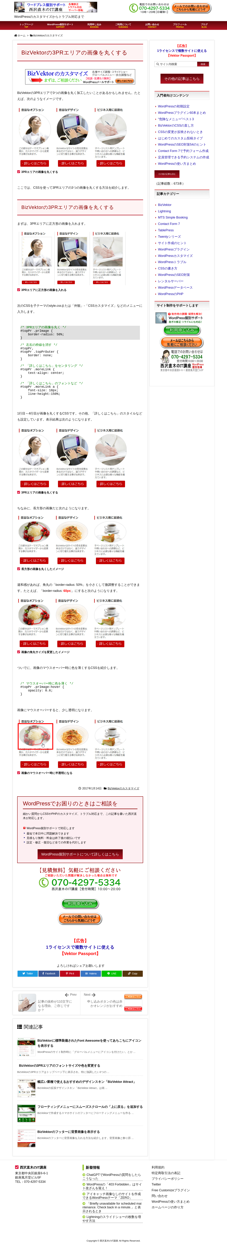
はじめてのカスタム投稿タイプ (180, 138)
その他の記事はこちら (182, 79)
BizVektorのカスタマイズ (48, 35)
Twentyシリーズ (169, 236)
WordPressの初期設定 (174, 106)
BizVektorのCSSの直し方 (176, 125)
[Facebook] (48, 974)
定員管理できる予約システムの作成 (183, 157)
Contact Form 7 (169, 224)
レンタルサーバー (171, 281)
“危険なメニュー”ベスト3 (176, 119)
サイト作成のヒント (172, 243)
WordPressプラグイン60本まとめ (182, 112)
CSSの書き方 (167, 268)
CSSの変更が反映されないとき (180, 132)
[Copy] (133, 974)
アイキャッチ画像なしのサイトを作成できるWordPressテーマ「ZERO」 (111, 1196)
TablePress (166, 230)
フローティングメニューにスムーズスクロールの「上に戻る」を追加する (90, 1107)
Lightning (164, 211)
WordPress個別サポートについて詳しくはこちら (80, 854)
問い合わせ (160, 1196)
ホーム (22, 35)
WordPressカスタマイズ (175, 256)
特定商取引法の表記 (166, 1173)
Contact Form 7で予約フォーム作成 (183, 151)
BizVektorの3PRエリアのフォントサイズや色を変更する (59, 1065)
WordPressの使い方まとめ (177, 163)
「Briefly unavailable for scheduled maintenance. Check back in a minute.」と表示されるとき (112, 1207)
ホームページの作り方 (168, 1207)
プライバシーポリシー (168, 1178)
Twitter (156, 1184)
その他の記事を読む (167, 174)
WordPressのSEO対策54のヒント (182, 144)
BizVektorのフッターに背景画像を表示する (68, 1132)
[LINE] (112, 974)
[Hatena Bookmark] (91, 974)
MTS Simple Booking (173, 217)
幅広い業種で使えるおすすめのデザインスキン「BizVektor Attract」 (86, 1082)
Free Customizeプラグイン (171, 1190)
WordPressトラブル (172, 262)
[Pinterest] (70, 974)
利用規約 (158, 1167)
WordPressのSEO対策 (174, 275)
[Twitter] (28, 974)
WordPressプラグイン (174, 249)
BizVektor (164, 205)
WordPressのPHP (170, 294)
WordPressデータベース (175, 287)
